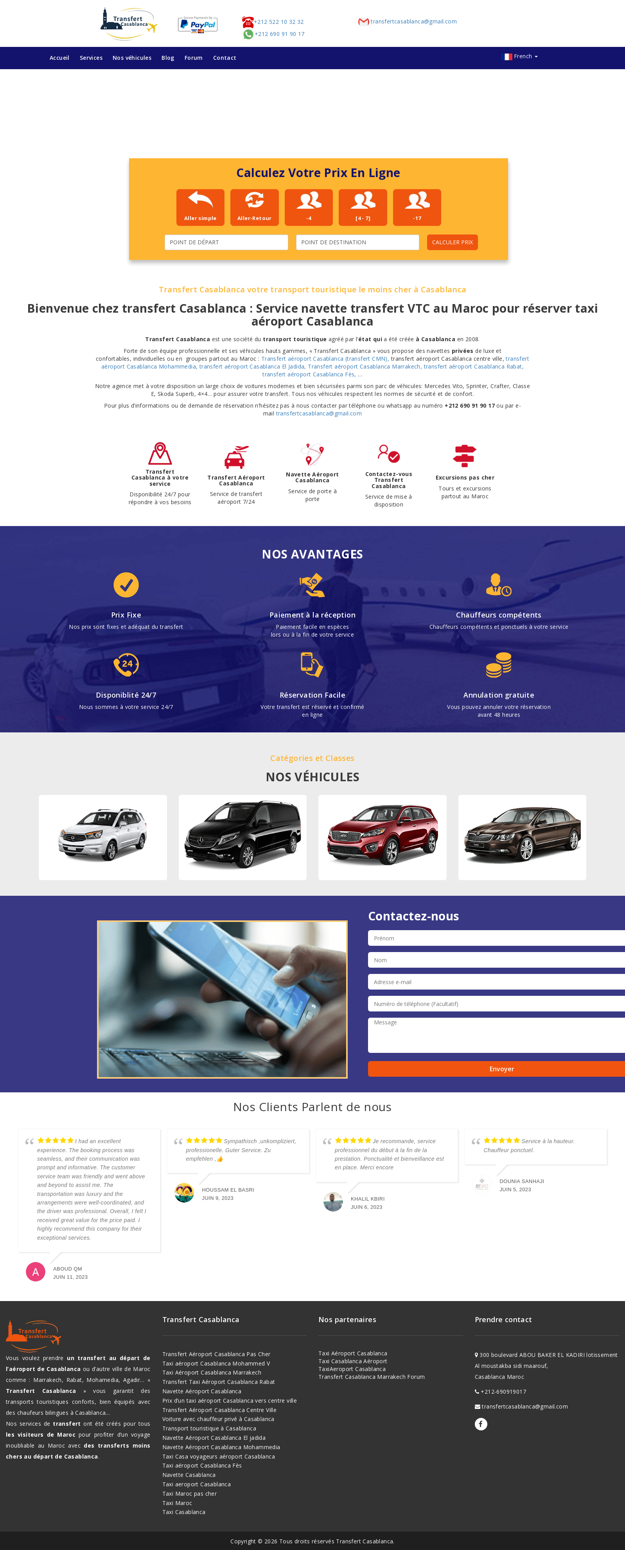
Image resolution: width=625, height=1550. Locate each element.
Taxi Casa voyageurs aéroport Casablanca (218, 1456)
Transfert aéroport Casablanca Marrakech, (366, 366)
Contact (225, 57)
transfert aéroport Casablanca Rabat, (474, 366)
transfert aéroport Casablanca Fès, (310, 374)
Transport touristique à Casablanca (209, 1428)
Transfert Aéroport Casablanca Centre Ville (219, 1410)
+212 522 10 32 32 (273, 21)
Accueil (60, 57)
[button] (16, 117)
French (526, 56)
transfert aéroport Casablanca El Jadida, (253, 366)
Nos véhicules (132, 57)
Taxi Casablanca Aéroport (353, 1361)
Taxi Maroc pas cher (189, 1493)
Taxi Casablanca (184, 1512)
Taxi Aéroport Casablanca (353, 1353)
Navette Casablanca (189, 1474)
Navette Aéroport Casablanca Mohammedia (221, 1447)
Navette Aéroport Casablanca (202, 1391)
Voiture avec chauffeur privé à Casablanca (218, 1419)
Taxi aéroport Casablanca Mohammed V (216, 1363)
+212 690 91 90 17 (273, 34)
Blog (168, 57)
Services (91, 57)
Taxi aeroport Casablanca (196, 1484)
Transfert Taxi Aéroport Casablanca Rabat (218, 1381)
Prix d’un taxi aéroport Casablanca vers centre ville (229, 1400)
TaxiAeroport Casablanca (352, 1369)
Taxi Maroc (177, 1503)
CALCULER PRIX (452, 242)
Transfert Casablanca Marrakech (362, 1376)
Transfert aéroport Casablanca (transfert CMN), (326, 358)
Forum (194, 57)
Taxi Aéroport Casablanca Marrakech (212, 1372)
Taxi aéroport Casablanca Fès (202, 1465)
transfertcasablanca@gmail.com (407, 21)
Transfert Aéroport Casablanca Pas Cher (216, 1354)
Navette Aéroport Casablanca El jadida (214, 1437)
